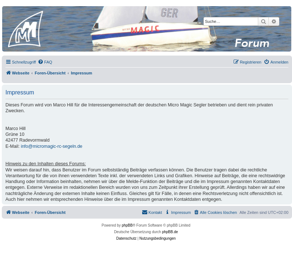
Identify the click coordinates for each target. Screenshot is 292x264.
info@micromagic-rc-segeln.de (51, 146)
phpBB (127, 225)
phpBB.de (170, 232)
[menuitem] (45, 62)
